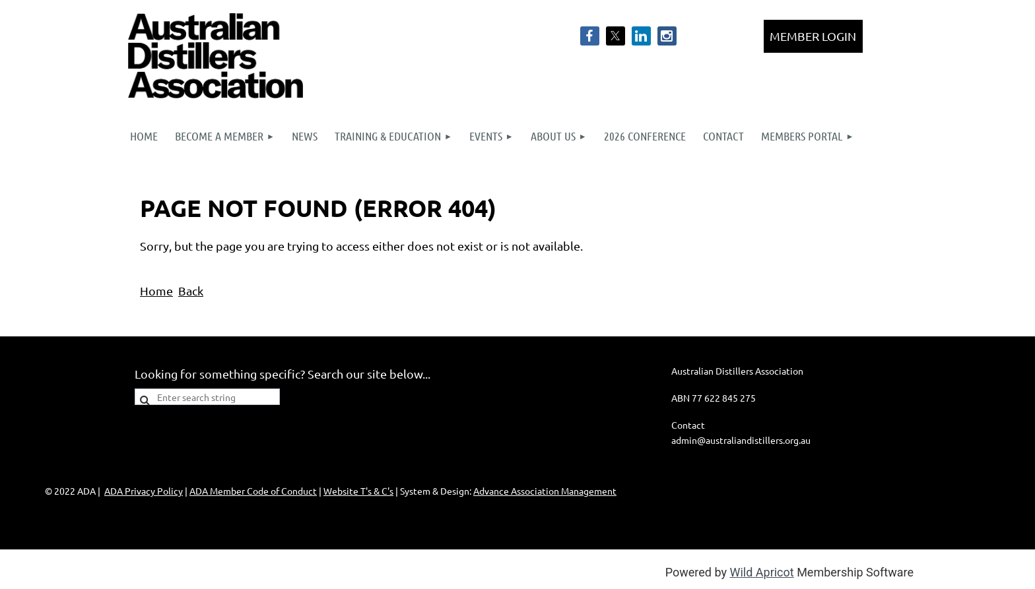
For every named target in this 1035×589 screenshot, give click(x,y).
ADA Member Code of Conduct (253, 491)
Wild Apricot (761, 572)
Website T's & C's (358, 491)
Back (190, 290)
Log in (813, 36)
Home (156, 290)
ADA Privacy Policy (143, 491)
